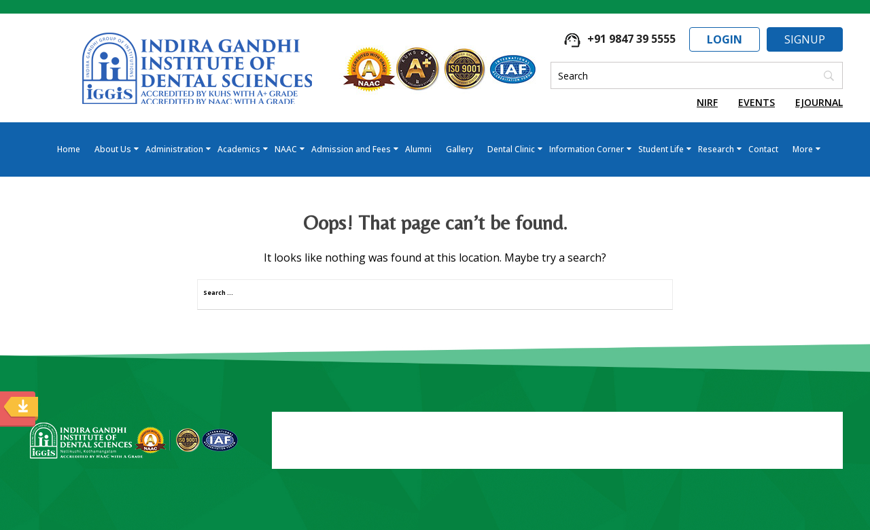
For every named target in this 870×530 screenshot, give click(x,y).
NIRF (707, 102)
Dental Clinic (511, 149)
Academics (239, 149)
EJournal (819, 102)
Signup (804, 39)
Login (724, 39)
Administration (174, 149)
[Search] (697, 75)
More (803, 149)
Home (68, 149)
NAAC (286, 149)
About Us (112, 149)
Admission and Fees (351, 149)
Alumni (418, 149)
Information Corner (586, 149)
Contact (763, 149)
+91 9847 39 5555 (620, 38)
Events (756, 102)
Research (716, 149)
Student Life (661, 149)
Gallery (459, 149)
